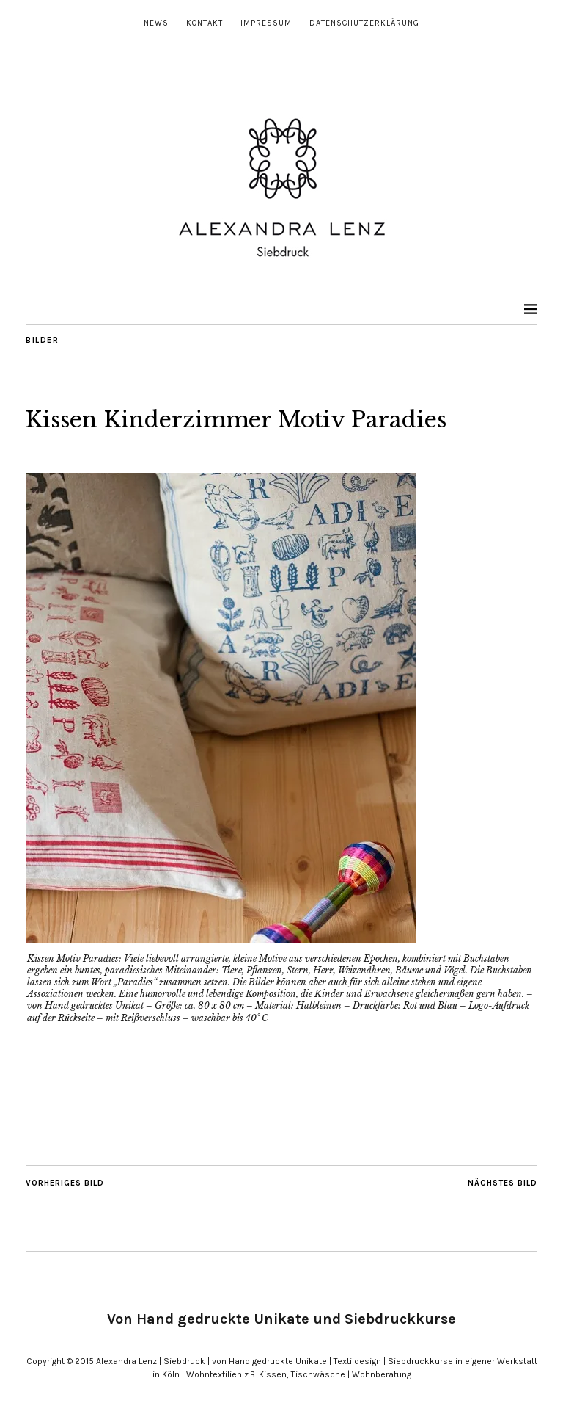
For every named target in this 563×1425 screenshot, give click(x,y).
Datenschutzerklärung (364, 23)
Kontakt (204, 23)
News (156, 23)
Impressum (266, 23)
